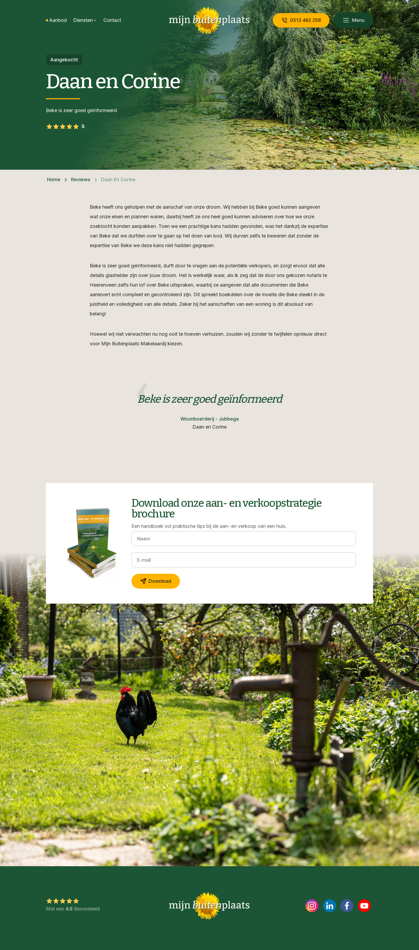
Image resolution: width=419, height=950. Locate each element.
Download (155, 581)
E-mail (144, 560)
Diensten (83, 20)
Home (53, 179)
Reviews (80, 179)
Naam (143, 538)
